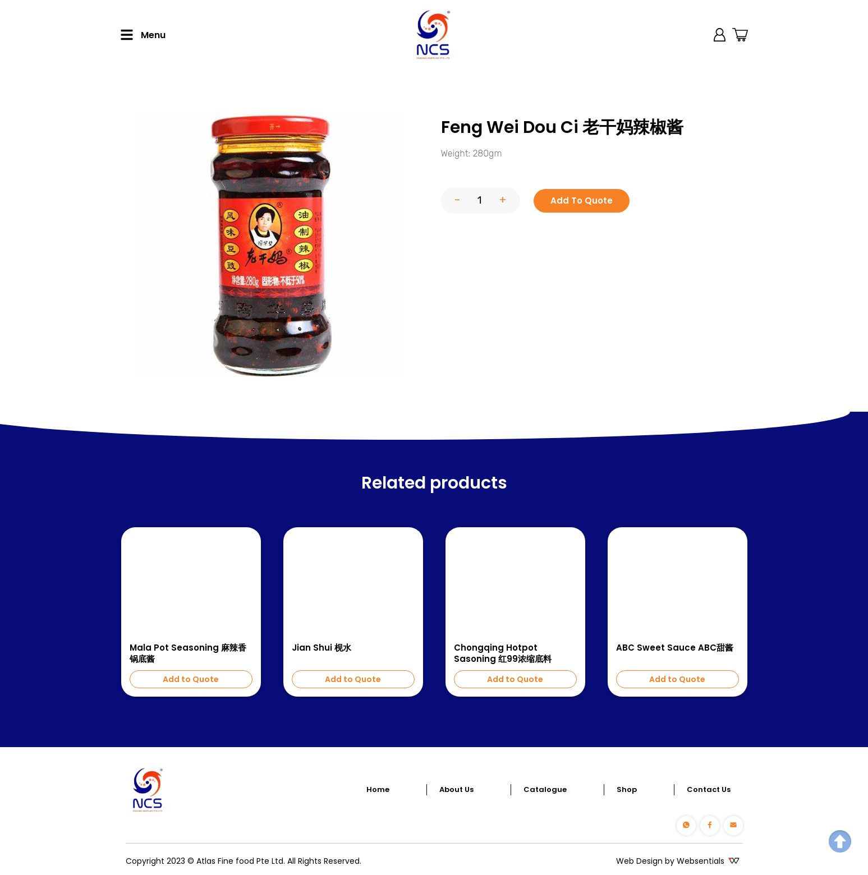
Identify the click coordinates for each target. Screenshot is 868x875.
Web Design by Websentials (670, 861)
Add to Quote (191, 679)
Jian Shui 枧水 (321, 647)
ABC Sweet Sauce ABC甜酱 (674, 647)
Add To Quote (581, 200)
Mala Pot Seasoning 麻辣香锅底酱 (188, 653)
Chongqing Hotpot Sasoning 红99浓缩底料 (503, 653)
